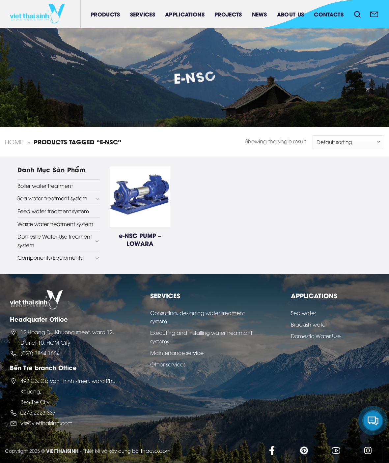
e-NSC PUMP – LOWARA (140, 239)
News (259, 14)
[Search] (357, 14)
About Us (290, 14)
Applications (185, 14)
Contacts (329, 14)
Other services (167, 364)
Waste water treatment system (55, 223)
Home (14, 141)
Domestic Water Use (316, 335)
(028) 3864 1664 (40, 353)
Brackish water (309, 324)
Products (105, 14)
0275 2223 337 (38, 412)
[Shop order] (348, 141)
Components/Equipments (49, 257)
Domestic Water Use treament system (54, 240)
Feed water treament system (53, 211)
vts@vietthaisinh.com (46, 422)
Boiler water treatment (45, 185)
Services (142, 14)
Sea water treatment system (52, 198)
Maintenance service (177, 352)
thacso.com (156, 450)
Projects (228, 14)
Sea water (303, 312)
